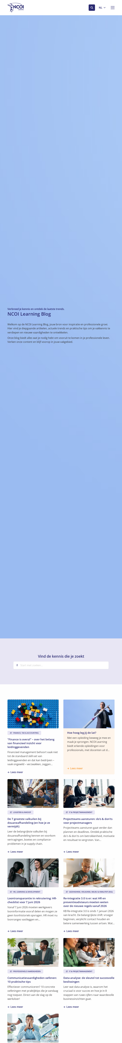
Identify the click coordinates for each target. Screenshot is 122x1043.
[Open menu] (111, 7)
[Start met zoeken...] (61, 665)
